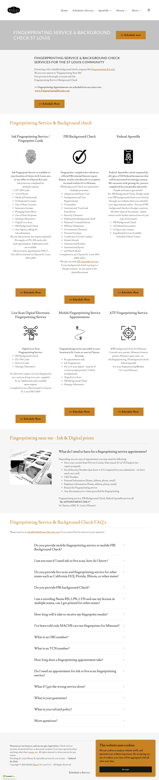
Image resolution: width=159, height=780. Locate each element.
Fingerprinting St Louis (103, 69)
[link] (13, 9)
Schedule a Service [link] (83, 10)
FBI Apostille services (88, 261)
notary (32, 752)
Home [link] (64, 10)
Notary (36, 764)
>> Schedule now (131, 35)
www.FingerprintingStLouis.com (52, 90)
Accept (125, 769)
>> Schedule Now (49, 103)
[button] (105, 10)
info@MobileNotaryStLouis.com (43, 532)
